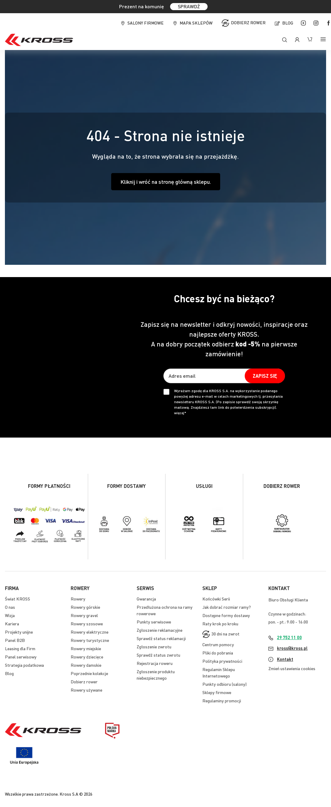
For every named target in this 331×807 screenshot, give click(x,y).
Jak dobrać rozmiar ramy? (226, 607)
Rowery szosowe (87, 623)
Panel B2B (15, 640)
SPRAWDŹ (189, 6)
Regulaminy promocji (221, 700)
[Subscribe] (265, 376)
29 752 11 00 (289, 637)
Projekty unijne (19, 632)
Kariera (12, 623)
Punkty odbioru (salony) (224, 684)
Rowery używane (86, 690)
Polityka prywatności (222, 661)
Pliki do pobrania (217, 652)
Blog (287, 22)
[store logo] (39, 40)
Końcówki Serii (216, 598)
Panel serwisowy (21, 656)
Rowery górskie (85, 607)
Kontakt (285, 659)
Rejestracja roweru (155, 663)
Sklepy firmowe (216, 692)
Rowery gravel (84, 615)
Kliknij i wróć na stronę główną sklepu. (165, 181)
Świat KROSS (17, 598)
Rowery (78, 598)
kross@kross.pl (292, 648)
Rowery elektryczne (89, 632)
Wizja (10, 615)
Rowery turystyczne (90, 640)
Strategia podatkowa (24, 665)
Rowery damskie (86, 665)
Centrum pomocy (218, 644)
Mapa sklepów (196, 22)
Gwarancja (146, 598)
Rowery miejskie (86, 648)
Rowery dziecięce (87, 656)
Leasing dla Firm (20, 648)
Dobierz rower (248, 22)
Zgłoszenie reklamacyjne (159, 630)
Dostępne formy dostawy (226, 615)
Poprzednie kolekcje (89, 673)
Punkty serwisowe (154, 621)
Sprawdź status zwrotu (158, 655)
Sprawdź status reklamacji (161, 638)
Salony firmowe (145, 22)
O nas (10, 607)
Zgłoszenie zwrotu (154, 646)
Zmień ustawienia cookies (291, 668)
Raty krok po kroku (220, 623)
